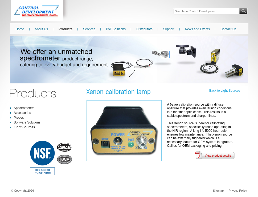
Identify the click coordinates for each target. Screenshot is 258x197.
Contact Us (228, 29)
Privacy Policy (238, 190)
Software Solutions (27, 122)
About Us (41, 29)
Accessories (22, 113)
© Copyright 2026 (22, 190)
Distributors (144, 29)
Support (168, 29)
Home (20, 29)
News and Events (197, 29)
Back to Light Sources (224, 90)
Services (89, 29)
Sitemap (218, 190)
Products (65, 29)
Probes (19, 117)
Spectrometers (24, 108)
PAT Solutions (116, 29)
